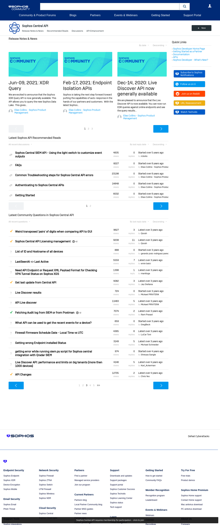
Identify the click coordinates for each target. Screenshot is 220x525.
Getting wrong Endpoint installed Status (40, 343)
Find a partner (80, 476)
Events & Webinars (126, 15)
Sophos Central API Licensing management (43, 241)
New (203, 28)
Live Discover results (28, 292)
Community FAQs (154, 480)
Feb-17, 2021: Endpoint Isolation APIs (87, 85)
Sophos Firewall (46, 476)
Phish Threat (9, 509)
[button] (184, 6)
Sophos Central (46, 513)
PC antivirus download (191, 509)
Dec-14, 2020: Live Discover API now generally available (137, 88)
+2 (76, 241)
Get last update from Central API (35, 282)
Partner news (80, 513)
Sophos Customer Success (122, 489)
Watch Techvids (186, 112)
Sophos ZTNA (45, 480)
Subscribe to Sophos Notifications (188, 74)
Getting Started (160, 15)
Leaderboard (151, 500)
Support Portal (192, 15)
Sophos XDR (9, 480)
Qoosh (144, 233)
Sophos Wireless (46, 493)
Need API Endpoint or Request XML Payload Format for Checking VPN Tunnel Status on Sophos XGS (56, 272)
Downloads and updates (121, 476)
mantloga (145, 273)
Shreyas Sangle (148, 354)
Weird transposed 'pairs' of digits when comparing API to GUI (53, 231)
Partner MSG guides (83, 509)
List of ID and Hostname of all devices (39, 251)
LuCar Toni (146, 334)
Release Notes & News (32, 31)
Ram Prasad (147, 314)
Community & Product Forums (37, 15)
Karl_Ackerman (148, 365)
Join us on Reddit (187, 94)
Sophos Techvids (118, 493)
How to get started (154, 476)
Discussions (77, 31)
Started (151, 152)
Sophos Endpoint (11, 476)
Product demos (188, 480)
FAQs (18, 165)
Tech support (116, 507)
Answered (11, 312)
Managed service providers (86, 480)
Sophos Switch (46, 485)
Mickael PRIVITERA (150, 294)
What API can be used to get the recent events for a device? (53, 323)
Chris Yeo (145, 376)
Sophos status (116, 502)
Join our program (82, 485)
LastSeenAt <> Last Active (31, 262)
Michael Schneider (150, 344)
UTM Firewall (45, 489)
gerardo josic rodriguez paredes (156, 253)
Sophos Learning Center (121, 498)
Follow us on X (185, 84)
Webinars (150, 515)
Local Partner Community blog (88, 504)
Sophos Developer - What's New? (190, 59)
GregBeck (145, 324)
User (209, 6)
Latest (150, 229)
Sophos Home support (191, 495)
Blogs (72, 15)
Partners (95, 15)
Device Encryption (11, 485)
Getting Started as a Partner (187, 51)
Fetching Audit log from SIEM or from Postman (44, 312)
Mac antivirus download (191, 504)
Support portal (116, 485)
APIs (175, 57)
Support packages (118, 480)
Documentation (181, 54)
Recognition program (155, 495)
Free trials (185, 476)
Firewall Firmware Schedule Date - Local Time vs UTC (49, 333)
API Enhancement (95, 31)
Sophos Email (9, 504)
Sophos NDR (45, 498)
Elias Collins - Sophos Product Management (30, 111)
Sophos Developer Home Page (189, 48)
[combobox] (109, 6)
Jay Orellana (147, 284)
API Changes (23, 374)
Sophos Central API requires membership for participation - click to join (110, 520)
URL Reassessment (188, 103)
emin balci (146, 263)
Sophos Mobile (10, 489)
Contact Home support (191, 500)
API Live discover (26, 302)
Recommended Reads (57, 31)
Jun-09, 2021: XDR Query (29, 85)
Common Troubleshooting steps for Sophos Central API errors (54, 175)
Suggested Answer (11, 231)
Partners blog (80, 500)
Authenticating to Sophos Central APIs (39, 185)
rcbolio (144, 156)
